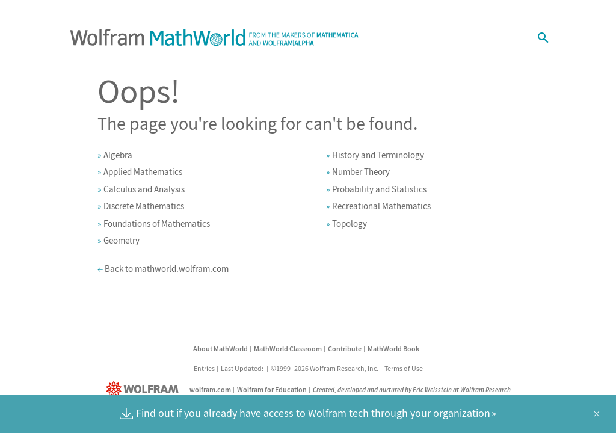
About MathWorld (220, 348)
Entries (204, 368)
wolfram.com (210, 389)
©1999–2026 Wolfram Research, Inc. (324, 368)
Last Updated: (243, 368)
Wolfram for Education (272, 389)
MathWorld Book (393, 348)
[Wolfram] (144, 389)
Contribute (345, 348)
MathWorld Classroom (288, 348)
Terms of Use (403, 368)
